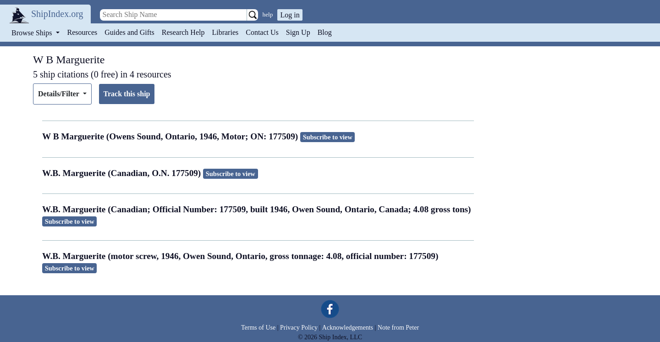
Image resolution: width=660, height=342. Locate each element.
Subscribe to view (327, 137)
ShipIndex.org (57, 14)
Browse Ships (32, 33)
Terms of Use (258, 327)
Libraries (225, 32)
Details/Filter (59, 94)
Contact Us (262, 32)
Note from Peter (398, 327)
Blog (325, 32)
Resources (82, 32)
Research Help (183, 32)
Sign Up (298, 32)
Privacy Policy (299, 327)
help (268, 14)
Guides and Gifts (129, 32)
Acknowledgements (347, 327)
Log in (289, 15)
